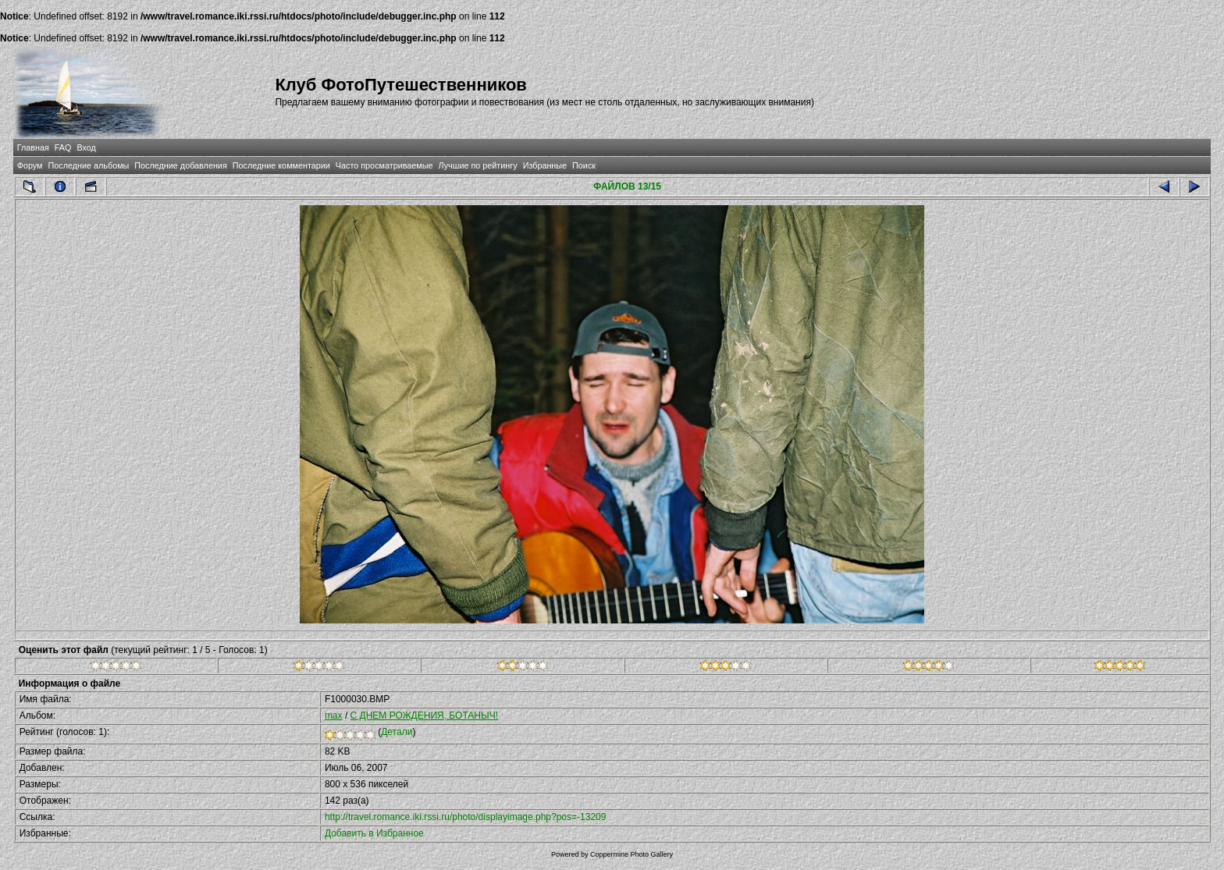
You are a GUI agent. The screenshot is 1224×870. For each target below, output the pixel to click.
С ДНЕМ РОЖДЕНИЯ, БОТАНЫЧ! (424, 715)
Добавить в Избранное (374, 833)
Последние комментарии (281, 165)
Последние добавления (180, 165)
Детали (396, 731)
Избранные (545, 165)
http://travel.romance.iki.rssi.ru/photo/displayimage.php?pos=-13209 (466, 816)
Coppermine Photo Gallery (631, 854)
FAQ (63, 147)
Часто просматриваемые (384, 165)
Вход (85, 147)
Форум (30, 165)
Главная (33, 147)
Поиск (584, 165)
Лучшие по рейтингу (478, 165)
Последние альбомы (88, 165)
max (334, 715)
